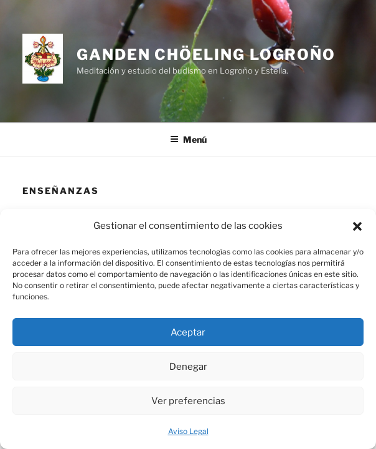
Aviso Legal (188, 431)
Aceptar (188, 332)
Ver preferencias (188, 401)
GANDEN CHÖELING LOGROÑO (206, 55)
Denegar (188, 366)
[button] (357, 226)
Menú (188, 139)
